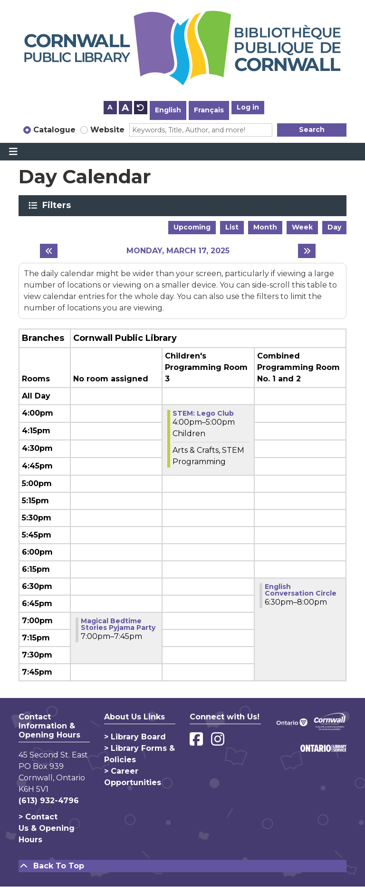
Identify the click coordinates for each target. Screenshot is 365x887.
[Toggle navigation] (13, 152)
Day (334, 227)
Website (107, 129)
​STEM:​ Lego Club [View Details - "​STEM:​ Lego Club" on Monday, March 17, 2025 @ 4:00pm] (203, 413)
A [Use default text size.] (140, 107)
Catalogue (54, 129)
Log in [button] (248, 107)
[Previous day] (49, 251)
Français (209, 110)
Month (265, 227)
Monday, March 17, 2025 (178, 250)
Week (302, 227)
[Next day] (307, 251)
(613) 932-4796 (49, 800)
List (232, 227)
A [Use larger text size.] (125, 107)
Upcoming (192, 227)
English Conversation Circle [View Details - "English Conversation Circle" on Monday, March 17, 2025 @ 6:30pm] (300, 590)
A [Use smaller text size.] (110, 107)
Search (312, 129)
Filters (58, 205)
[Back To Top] (182, 866)
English (168, 110)
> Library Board (135, 736)
